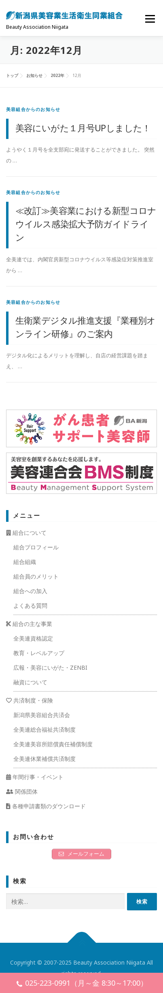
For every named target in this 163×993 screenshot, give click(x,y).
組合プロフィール (36, 547)
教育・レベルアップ (38, 653)
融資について (30, 682)
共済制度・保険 (29, 700)
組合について (26, 532)
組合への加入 (30, 591)
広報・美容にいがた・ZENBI (50, 667)
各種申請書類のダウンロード (46, 806)
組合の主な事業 (29, 624)
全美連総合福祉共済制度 (44, 729)
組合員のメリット (36, 576)
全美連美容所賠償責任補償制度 (53, 744)
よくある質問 (30, 605)
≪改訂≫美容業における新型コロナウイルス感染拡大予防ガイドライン (86, 223)
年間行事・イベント (35, 777)
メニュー (150, 18)
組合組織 (24, 562)
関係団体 (22, 791)
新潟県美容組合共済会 (41, 715)
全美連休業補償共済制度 (44, 758)
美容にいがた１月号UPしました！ (83, 128)
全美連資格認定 (33, 638)
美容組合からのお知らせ (33, 109)
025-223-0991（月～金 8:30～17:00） (82, 984)
